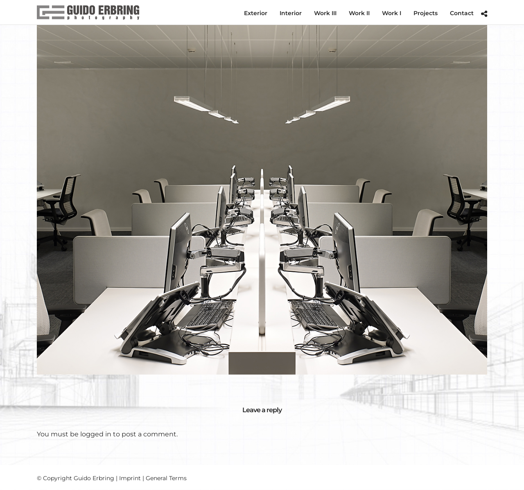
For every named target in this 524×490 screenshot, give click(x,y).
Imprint (130, 478)
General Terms (166, 478)
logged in (95, 434)
